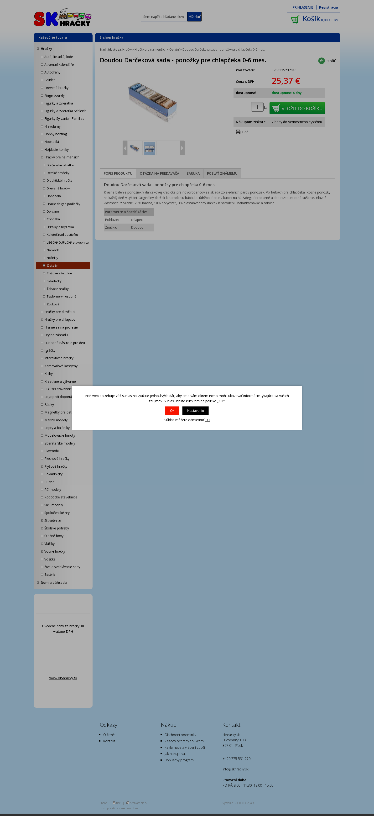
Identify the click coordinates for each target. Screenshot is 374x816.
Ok (172, 411)
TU (207, 420)
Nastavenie (195, 411)
